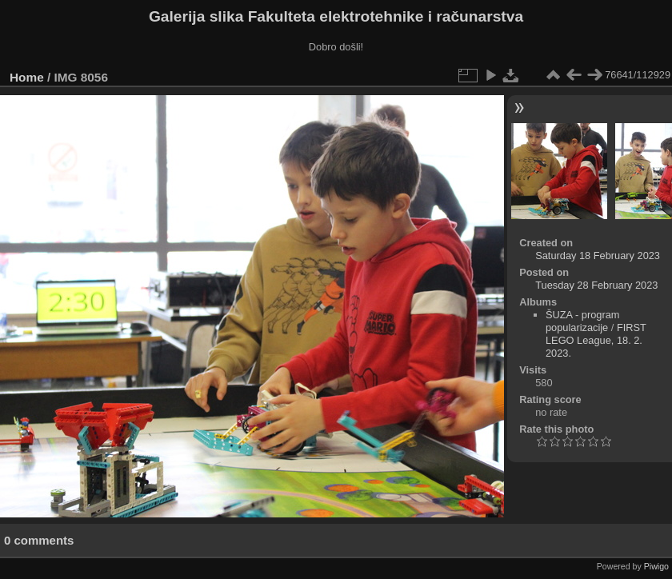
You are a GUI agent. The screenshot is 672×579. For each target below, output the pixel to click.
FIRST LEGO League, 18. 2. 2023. (596, 340)
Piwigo (656, 566)
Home (27, 77)
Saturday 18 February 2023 (597, 256)
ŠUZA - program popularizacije (582, 321)
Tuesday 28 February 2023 (596, 285)
